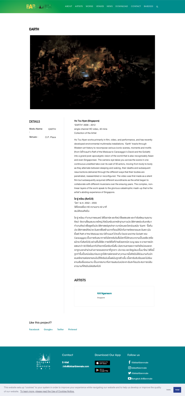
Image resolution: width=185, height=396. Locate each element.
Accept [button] (177, 390)
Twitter (60, 330)
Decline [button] (168, 390)
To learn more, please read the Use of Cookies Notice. (47, 391)
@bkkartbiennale (140, 363)
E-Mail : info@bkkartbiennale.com (75, 364)
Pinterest (72, 330)
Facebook (34, 330)
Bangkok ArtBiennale (142, 379)
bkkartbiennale (139, 368)
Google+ (48, 330)
